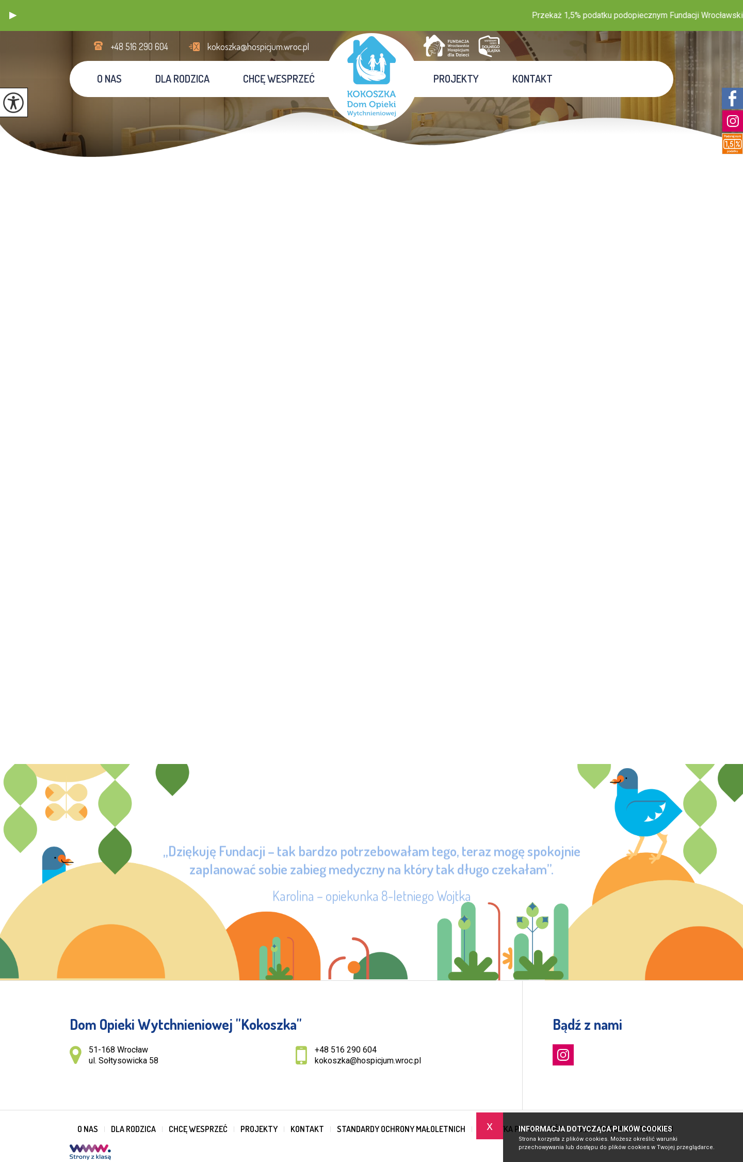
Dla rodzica (182, 78)
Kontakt (532, 78)
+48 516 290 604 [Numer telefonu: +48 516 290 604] (346, 1050)
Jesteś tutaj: (529, 137)
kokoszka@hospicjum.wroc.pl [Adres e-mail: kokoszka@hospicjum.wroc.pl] (368, 1060)
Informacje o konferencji (605, 137)
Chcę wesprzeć (279, 78)
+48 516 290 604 (131, 46)
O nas (109, 78)
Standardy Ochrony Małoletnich (401, 1129)
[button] (13, 15)
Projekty (456, 78)
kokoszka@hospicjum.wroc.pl (249, 46)
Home (556, 137)
